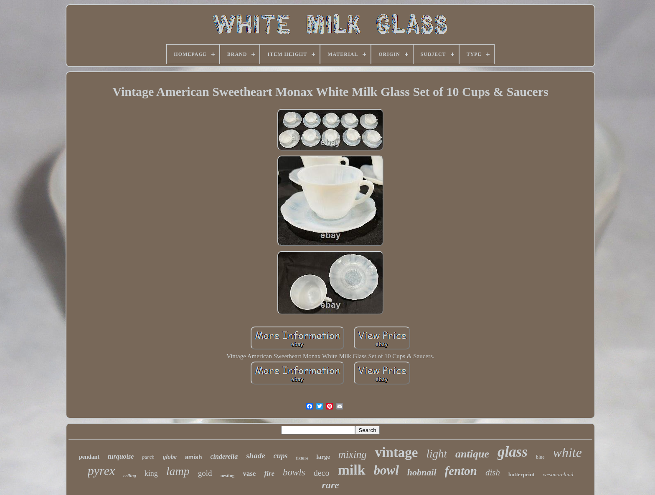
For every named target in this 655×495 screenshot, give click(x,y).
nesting (228, 475)
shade (255, 455)
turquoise (121, 456)
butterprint (521, 474)
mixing (352, 454)
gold (205, 473)
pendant (89, 457)
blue (540, 457)
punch (148, 457)
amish (193, 457)
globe (170, 456)
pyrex (101, 470)
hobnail (422, 472)
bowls (294, 472)
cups (281, 456)
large (323, 456)
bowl (386, 470)
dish (492, 472)
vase (249, 473)
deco (322, 472)
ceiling (129, 475)
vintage (396, 452)
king (151, 473)
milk (351, 469)
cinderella (224, 456)
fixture (302, 458)
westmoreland (558, 474)
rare (330, 485)
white (567, 452)
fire (269, 473)
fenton (461, 470)
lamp (178, 471)
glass (513, 452)
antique (472, 454)
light (437, 453)
